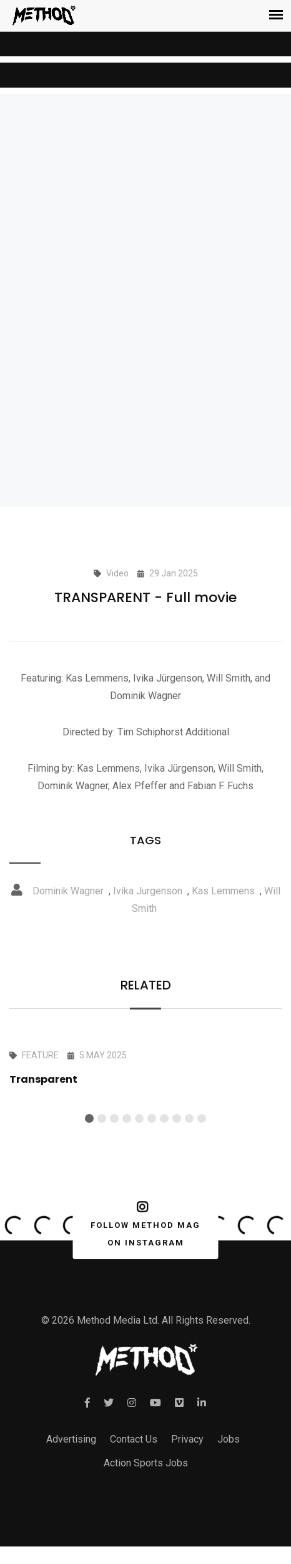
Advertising (71, 1439)
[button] (89, 1118)
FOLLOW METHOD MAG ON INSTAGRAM (143, 1224)
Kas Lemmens (223, 891)
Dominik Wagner (68, 891)
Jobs (228, 1439)
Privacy (187, 1439)
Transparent (43, 1079)
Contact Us (133, 1439)
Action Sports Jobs (146, 1463)
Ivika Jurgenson (147, 891)
